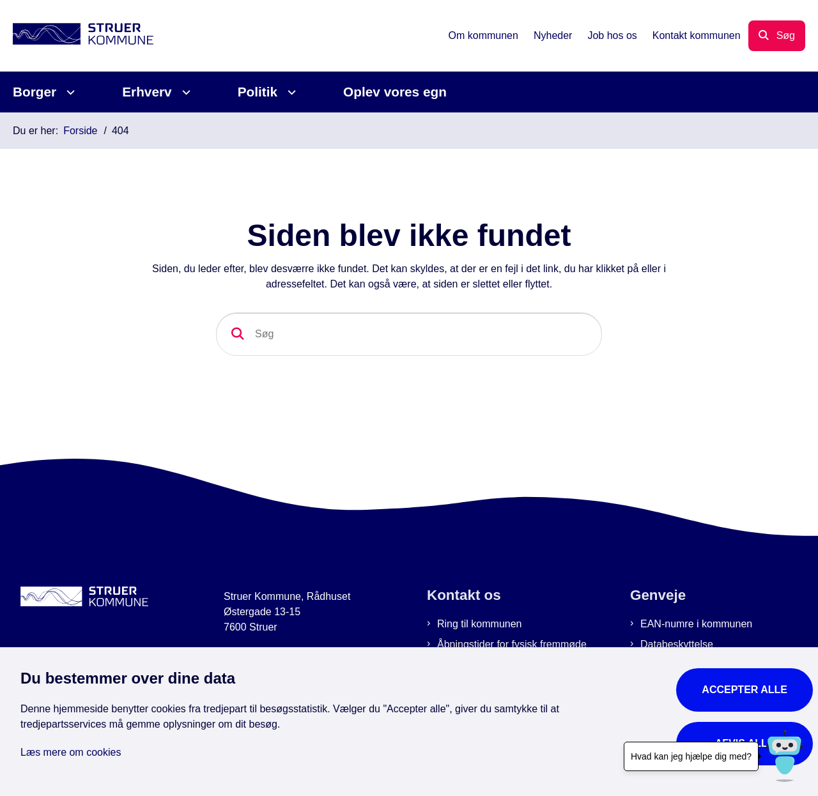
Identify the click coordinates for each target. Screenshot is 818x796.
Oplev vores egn (395, 91)
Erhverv (146, 91)
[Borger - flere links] (68, 92)
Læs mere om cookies (70, 752)
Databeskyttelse (676, 644)
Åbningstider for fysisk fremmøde (512, 644)
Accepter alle (744, 689)
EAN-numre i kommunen (696, 623)
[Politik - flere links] (289, 92)
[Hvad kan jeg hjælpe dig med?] (784, 756)
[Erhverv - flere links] (184, 92)
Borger (34, 91)
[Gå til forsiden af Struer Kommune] (83, 36)
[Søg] (409, 334)
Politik (257, 91)
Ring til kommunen (479, 623)
